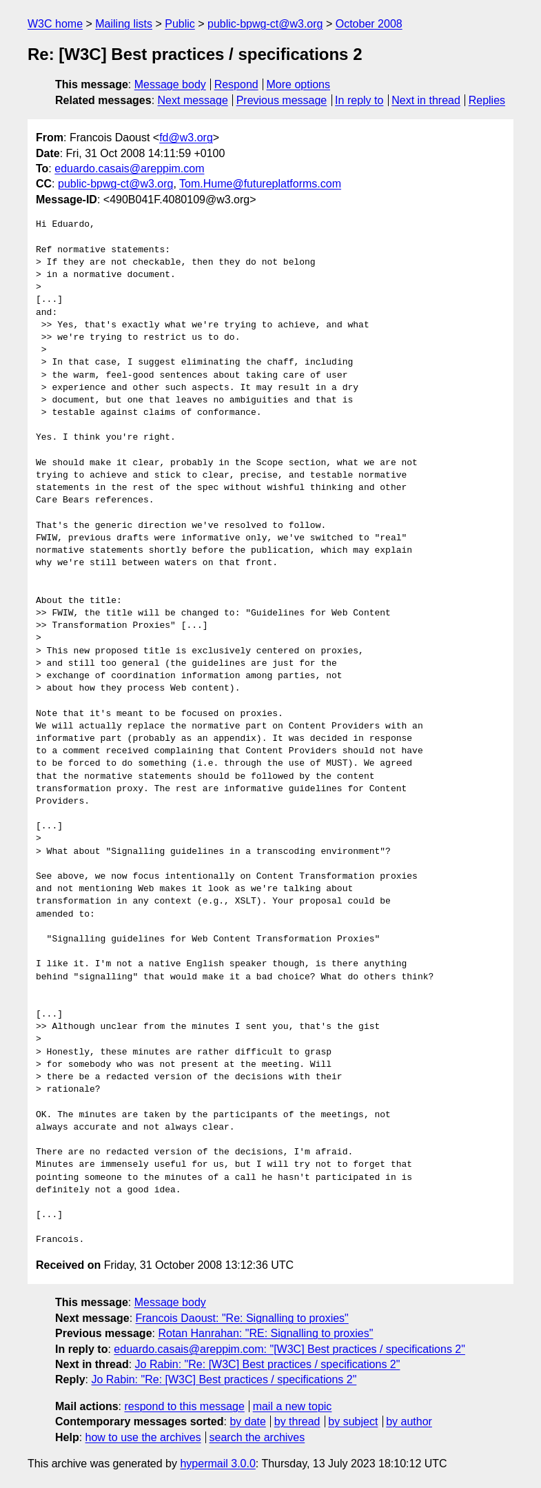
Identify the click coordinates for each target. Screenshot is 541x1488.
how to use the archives (143, 1437)
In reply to (359, 100)
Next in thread (425, 100)
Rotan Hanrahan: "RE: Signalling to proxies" (265, 1333)
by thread (297, 1421)
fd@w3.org (186, 137)
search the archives (257, 1437)
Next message (193, 100)
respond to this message (184, 1406)
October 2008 (369, 24)
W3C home (55, 24)
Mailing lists (123, 24)
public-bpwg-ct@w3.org (265, 24)
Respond (236, 84)
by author (409, 1421)
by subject (353, 1421)
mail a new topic (292, 1406)
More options (299, 84)
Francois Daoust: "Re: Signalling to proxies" (242, 1318)
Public (180, 24)
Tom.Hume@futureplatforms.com (260, 184)
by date (247, 1421)
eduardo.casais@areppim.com (129, 168)
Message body (170, 84)
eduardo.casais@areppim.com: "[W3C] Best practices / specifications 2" (289, 1349)
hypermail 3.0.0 (217, 1463)
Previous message (281, 100)
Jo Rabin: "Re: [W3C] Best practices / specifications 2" (267, 1364)
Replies (487, 100)
